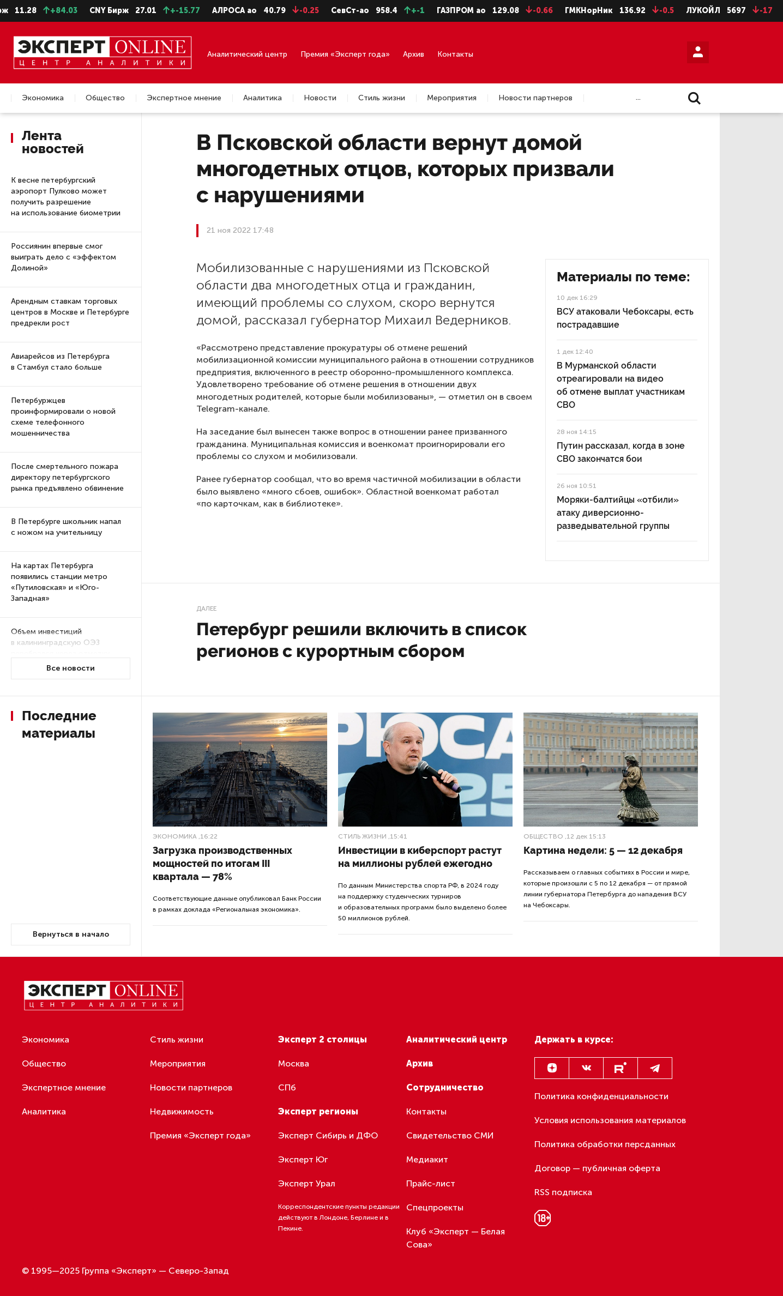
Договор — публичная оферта (597, 1168)
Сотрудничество (445, 1087)
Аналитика (262, 98)
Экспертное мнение (184, 98)
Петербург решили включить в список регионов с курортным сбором (361, 640)
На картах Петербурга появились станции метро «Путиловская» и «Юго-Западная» (59, 582)
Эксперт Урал (306, 1183)
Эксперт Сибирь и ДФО (328, 1135)
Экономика (43, 98)
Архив (413, 54)
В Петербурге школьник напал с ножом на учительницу (66, 527)
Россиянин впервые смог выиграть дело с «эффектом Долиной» (63, 257)
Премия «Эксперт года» (345, 54)
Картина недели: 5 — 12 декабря (603, 850)
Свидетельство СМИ (450, 1135)
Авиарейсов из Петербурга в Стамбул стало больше (60, 362)
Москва (293, 1063)
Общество (105, 98)
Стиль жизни (381, 98)
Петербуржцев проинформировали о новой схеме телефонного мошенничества (63, 417)
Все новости (70, 668)
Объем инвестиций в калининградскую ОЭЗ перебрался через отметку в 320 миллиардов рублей (60, 648)
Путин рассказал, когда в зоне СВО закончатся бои (621, 452)
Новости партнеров (535, 98)
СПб (287, 1087)
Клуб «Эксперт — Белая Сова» (455, 1238)
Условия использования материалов (610, 1120)
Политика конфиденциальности (601, 1096)
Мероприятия (452, 98)
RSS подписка (563, 1192)
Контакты (455, 54)
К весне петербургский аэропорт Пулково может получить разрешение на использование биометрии (66, 197)
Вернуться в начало (71, 934)
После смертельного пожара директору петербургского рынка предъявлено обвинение (67, 477)
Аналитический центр (247, 54)
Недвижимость (182, 1111)
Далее (206, 608)
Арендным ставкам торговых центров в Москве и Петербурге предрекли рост (70, 312)
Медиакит (427, 1159)
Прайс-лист (430, 1183)
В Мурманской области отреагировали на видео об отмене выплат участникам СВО (621, 385)
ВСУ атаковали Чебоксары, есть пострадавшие (625, 318)
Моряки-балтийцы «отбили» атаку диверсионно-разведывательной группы (618, 513)
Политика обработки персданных (605, 1144)
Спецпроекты (434, 1207)
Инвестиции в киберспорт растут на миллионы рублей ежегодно (420, 857)
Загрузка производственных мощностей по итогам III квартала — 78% (222, 863)
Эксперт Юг (303, 1159)
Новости (320, 98)
